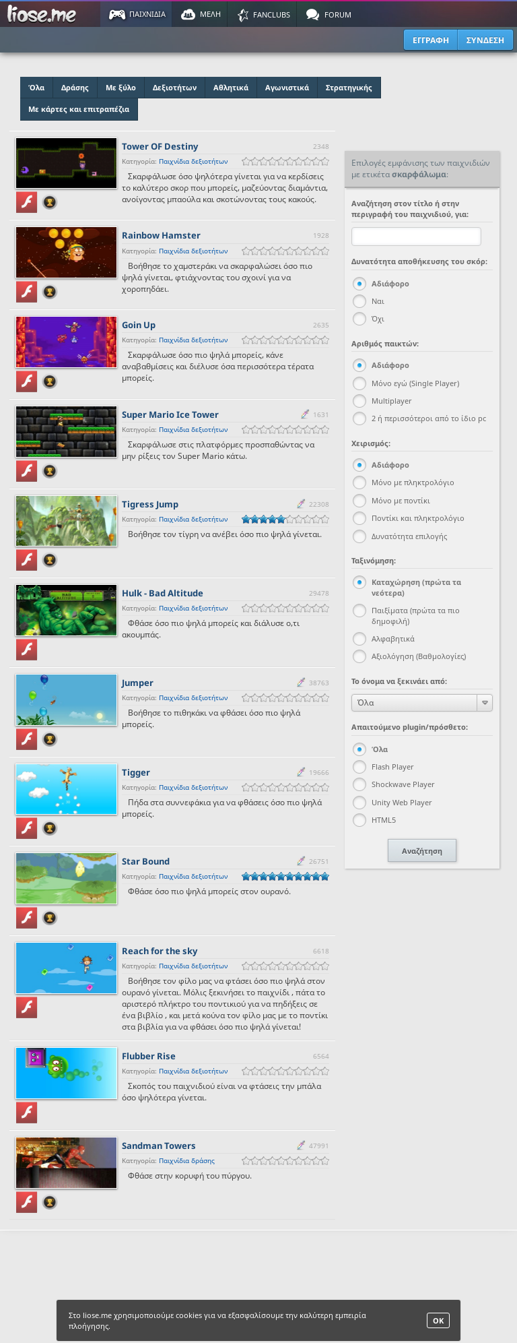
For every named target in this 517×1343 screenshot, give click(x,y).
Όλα (36, 87)
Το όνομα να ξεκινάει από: (399, 681)
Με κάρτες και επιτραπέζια (78, 109)
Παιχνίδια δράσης (187, 1160)
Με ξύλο (121, 87)
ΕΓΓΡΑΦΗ (431, 40)
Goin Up (139, 325)
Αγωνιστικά (287, 87)
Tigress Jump (150, 504)
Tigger (136, 772)
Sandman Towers (159, 1145)
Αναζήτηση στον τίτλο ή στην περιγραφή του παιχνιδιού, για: (410, 208)
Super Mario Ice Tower (170, 414)
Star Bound (146, 861)
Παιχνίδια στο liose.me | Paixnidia (44, 14)
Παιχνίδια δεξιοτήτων (193, 161)
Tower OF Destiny (160, 146)
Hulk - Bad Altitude (162, 593)
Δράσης (75, 87)
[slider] (285, 161)
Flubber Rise (149, 1056)
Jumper (137, 683)
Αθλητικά (230, 87)
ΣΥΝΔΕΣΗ (485, 40)
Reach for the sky (159, 951)
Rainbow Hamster (161, 235)
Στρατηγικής (349, 87)
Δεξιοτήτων (175, 87)
